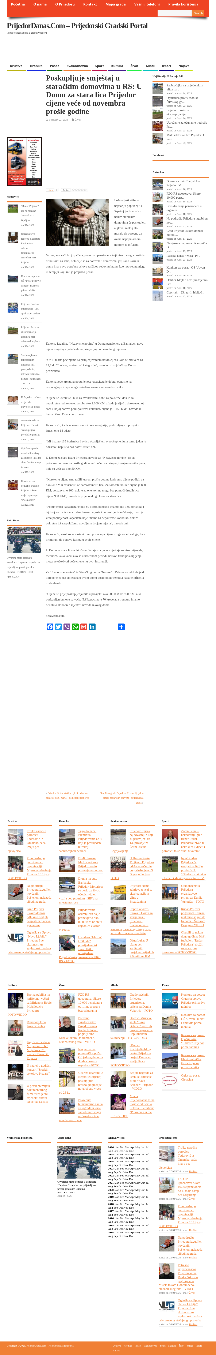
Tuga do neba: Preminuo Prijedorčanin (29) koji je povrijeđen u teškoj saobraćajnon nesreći (80, 841)
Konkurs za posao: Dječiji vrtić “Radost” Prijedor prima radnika (193, 1041)
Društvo (16, 66)
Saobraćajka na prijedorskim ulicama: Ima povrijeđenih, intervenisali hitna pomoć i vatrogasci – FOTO (30, 369)
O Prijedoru (65, 4)
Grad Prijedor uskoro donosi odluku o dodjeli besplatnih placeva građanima (38, 917)
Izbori (166, 66)
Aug (110, 1157)
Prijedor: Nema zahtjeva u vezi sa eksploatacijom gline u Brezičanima (141, 893)
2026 (111, 1147)
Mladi (150, 66)
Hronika (36, 66)
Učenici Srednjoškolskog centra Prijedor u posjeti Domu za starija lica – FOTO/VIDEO (131, 1055)
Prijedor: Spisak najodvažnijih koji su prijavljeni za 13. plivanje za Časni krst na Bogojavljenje (132, 841)
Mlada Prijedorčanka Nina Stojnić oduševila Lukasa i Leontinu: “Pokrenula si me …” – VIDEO (133, 1106)
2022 (111, 1175)
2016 (111, 1218)
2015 (111, 1225)
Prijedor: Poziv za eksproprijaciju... (177, 112)
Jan (117, 1147)
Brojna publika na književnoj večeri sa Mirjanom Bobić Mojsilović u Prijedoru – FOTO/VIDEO (29, 1004)
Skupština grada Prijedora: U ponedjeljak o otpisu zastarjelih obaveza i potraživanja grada (121, 798)
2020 (111, 1189)
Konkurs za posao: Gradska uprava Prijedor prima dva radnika (193, 1000)
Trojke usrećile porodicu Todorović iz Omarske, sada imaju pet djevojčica (27, 841)
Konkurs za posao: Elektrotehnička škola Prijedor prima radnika (193, 1061)
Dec (131, 1157)
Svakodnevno (77, 66)
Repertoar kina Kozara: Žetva (36, 1024)
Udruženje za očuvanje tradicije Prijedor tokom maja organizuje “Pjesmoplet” (30, 491)
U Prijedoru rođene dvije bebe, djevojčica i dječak (31, 402)
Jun (143, 1154)
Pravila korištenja (183, 4)
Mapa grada (116, 4)
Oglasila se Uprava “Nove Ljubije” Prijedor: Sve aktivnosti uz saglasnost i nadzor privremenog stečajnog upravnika (29, 942)
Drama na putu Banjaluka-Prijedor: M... (183, 183)
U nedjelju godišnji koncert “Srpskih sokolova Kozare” (39, 1069)
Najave (183, 66)
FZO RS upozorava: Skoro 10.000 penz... (183, 195)
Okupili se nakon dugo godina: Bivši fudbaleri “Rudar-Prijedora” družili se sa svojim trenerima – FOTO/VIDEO (183, 942)
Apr (132, 1147)
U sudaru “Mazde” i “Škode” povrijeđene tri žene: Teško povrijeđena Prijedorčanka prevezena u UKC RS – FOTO (80, 949)
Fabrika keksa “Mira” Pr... (183, 255)
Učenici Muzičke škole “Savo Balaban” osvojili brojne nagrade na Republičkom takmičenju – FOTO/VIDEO (132, 1028)
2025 (111, 1154)
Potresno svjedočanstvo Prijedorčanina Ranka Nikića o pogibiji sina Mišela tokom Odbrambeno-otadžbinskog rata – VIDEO (78, 1030)
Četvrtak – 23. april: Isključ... (185, 292)
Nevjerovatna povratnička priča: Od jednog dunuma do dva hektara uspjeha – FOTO (90, 1057)
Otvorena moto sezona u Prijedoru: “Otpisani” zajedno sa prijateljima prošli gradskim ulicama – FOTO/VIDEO (77, 1187)
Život (135, 66)
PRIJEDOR (29, 1161)
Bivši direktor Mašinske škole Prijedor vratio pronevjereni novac (90, 864)
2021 (111, 1182)
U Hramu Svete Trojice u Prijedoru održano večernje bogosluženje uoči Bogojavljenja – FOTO (132, 868)
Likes (52, 190)
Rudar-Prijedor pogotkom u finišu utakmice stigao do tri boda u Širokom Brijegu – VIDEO (193, 917)
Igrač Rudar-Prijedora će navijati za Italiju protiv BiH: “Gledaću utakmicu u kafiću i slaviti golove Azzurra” (184, 868)
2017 (111, 1211)
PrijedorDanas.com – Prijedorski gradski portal (77, 25)
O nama (40, 4)
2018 (111, 1204)
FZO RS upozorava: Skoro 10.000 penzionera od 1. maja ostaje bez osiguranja (90, 1002)
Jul (147, 1154)
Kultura (117, 66)
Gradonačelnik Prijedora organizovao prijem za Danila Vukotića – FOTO (192, 893)
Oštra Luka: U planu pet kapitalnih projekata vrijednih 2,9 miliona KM (142, 948)
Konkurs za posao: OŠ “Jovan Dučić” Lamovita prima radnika (193, 1021)
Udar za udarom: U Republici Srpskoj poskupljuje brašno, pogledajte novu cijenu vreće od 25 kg (81, 1082)
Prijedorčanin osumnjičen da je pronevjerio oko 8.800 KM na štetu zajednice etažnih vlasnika (80, 919)
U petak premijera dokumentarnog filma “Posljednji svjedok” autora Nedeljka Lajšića (38, 1094)
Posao (54, 66)
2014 (111, 1232)
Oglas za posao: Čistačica (191, 1077)
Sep (116, 1157)
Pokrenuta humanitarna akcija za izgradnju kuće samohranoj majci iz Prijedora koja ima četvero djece (81, 1110)
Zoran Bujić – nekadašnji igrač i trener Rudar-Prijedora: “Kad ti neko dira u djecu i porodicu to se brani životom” (183, 841)
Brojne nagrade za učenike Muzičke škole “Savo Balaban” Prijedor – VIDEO (141, 1080)
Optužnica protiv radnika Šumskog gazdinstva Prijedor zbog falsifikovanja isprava (31, 458)
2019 (111, 1196)
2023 (111, 1168)
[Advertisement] (88, 50)
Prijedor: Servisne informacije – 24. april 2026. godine (30, 309)
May (137, 1154)
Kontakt (90, 4)
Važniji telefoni (147, 4)
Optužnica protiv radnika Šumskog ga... (182, 100)
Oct (121, 1157)
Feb (122, 1147)
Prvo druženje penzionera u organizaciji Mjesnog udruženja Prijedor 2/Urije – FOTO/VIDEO (29, 868)
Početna (18, 4)
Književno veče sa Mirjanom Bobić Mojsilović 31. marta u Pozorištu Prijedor (38, 1050)
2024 (111, 1161)
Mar (127, 1147)
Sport (99, 66)
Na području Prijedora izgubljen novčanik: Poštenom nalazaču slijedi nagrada (39, 893)
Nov (125, 1157)
